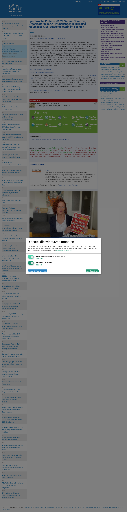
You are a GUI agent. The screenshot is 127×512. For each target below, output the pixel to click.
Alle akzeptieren (92, 271)
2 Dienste (39, 259)
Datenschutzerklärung (64, 251)
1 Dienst (38, 265)
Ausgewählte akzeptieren (37, 271)
